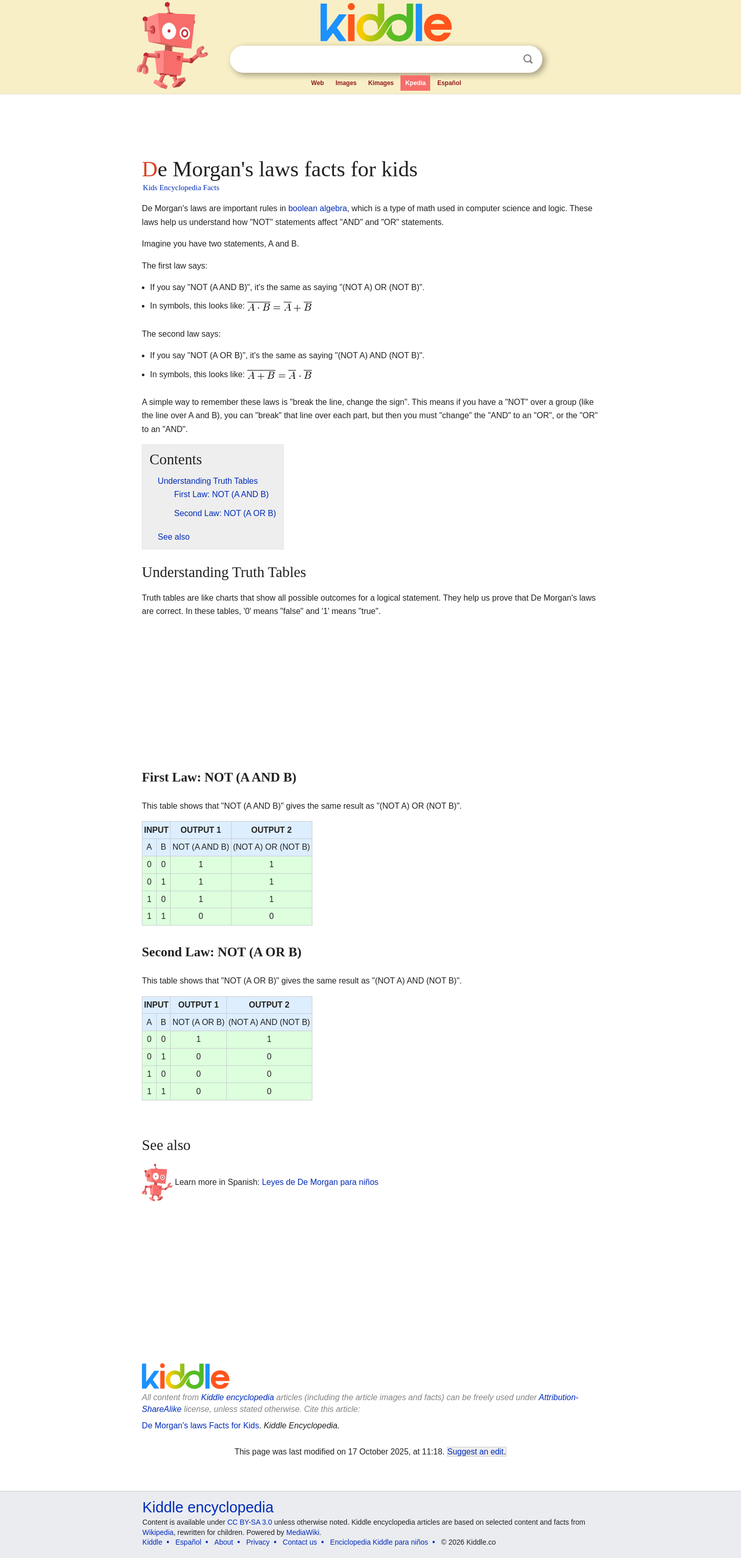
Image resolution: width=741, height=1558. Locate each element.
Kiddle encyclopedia (237, 1397)
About (224, 1542)
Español (449, 83)
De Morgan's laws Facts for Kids (200, 1425)
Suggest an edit (476, 1451)
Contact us (300, 1542)
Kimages (381, 83)
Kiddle (152, 1542)
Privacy (258, 1542)
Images (345, 83)
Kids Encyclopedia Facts (181, 187)
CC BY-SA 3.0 (249, 1522)
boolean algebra (317, 208)
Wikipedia (158, 1532)
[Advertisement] (370, 123)
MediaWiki (303, 1532)
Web (317, 83)
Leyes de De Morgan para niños (320, 1182)
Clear (507, 59)
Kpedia (415, 83)
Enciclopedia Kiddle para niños (379, 1542)
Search (528, 59)
